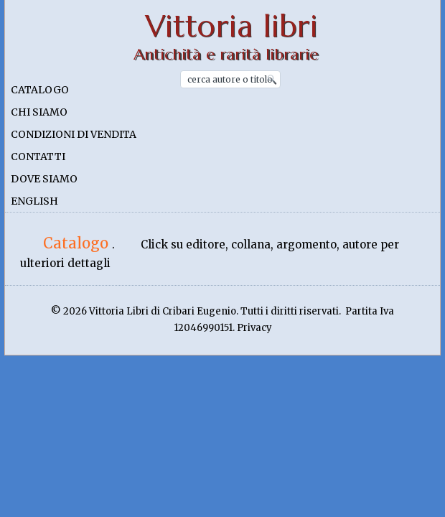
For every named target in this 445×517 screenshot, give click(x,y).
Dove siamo (44, 178)
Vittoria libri (231, 26)
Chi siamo (39, 112)
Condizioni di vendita (73, 134)
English (34, 201)
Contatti (38, 156)
